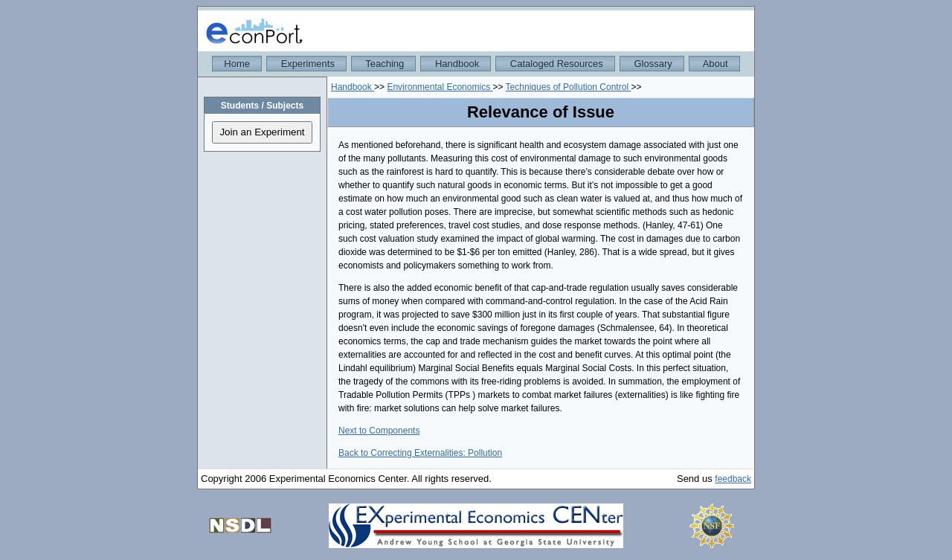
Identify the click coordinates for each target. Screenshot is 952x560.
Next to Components (378, 430)
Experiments (306, 63)
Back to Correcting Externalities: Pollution (420, 453)
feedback (733, 479)
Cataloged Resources (555, 63)
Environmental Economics (439, 87)
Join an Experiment (261, 132)
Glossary (651, 63)
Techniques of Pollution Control (568, 87)
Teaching (383, 63)
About (714, 63)
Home (237, 63)
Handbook (455, 63)
